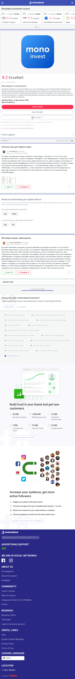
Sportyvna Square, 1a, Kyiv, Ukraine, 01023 (15, 100)
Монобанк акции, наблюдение (16, 238)
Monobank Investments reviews (16, 9)
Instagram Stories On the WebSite (16, 600)
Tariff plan (6, 619)
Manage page (9, 307)
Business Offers (9, 615)
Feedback (6, 580)
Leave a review (8, 591)
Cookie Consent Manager (13, 639)
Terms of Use (8, 648)
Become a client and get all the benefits (27, 521)
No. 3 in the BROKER (9, 82)
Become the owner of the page (23, 437)
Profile (4, 604)
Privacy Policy (8, 643)
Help (4, 635)
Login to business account (13, 624)
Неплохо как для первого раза (16, 147)
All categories (8, 571)
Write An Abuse (8, 595)
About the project (9, 576)
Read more (22, 307)
